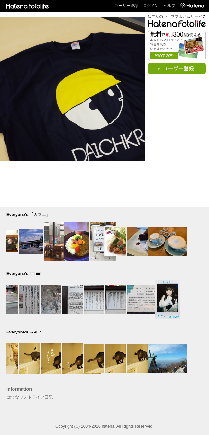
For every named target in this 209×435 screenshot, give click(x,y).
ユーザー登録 (126, 6)
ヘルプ (169, 6)
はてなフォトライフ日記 (30, 397)
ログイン (151, 6)
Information (19, 389)
